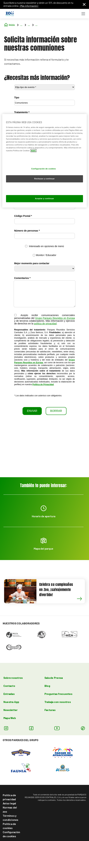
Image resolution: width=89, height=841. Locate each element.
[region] (44, 160)
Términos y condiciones (10, 817)
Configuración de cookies (11, 834)
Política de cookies (9, 826)
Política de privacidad (9, 797)
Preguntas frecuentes (58, 693)
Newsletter (10, 709)
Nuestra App (11, 701)
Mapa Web (9, 718)
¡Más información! (29, 5)
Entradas (9, 693)
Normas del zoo (10, 809)
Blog (47, 685)
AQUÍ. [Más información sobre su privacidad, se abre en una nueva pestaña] (33, 150)
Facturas (49, 709)
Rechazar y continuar (44, 178)
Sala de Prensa (53, 677)
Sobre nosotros (13, 677)
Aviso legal (9, 803)
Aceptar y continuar (44, 198)
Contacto (9, 685)
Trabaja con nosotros (57, 701)
